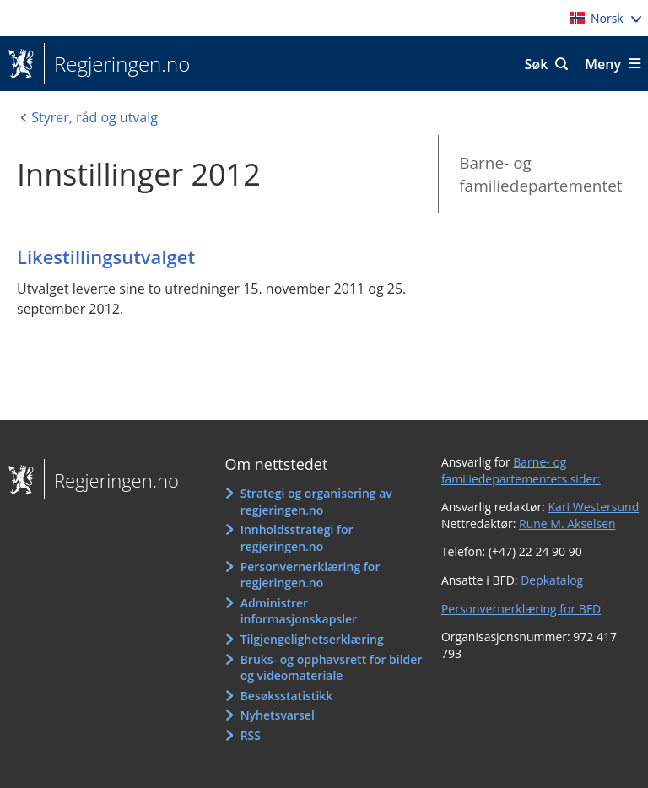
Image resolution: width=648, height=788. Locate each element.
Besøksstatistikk (286, 696)
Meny (603, 64)
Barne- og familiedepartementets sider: (521, 470)
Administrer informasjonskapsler (299, 611)
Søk (536, 64)
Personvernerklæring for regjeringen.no (310, 575)
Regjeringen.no (117, 64)
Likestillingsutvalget (106, 256)
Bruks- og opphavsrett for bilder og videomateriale (331, 667)
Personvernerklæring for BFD (521, 609)
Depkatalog (552, 580)
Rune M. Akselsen (567, 523)
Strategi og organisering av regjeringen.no (316, 501)
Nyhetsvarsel (277, 715)
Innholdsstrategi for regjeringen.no (297, 537)
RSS (250, 735)
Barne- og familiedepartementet (540, 174)
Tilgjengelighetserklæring (312, 639)
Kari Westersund (594, 507)
